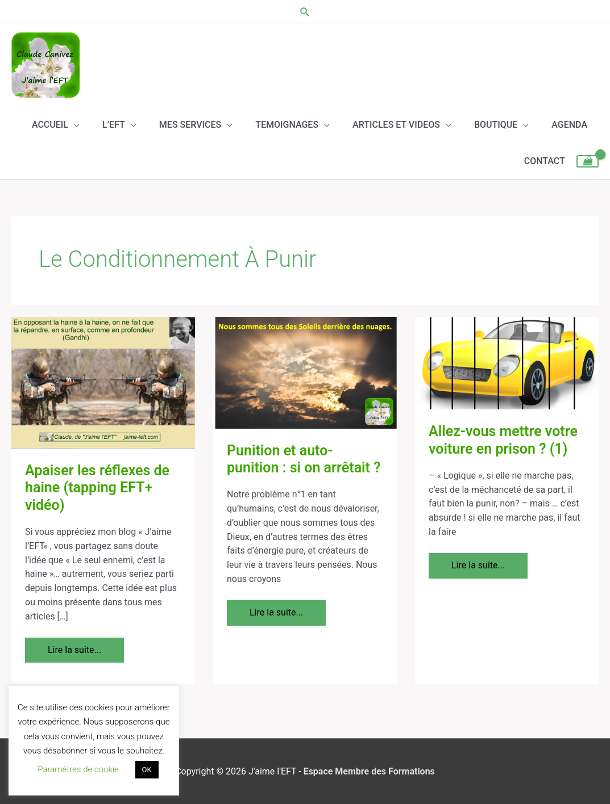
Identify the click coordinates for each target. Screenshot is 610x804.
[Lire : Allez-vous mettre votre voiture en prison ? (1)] (507, 362)
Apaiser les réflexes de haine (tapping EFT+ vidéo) (97, 488)
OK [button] (147, 769)
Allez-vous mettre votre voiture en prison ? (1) (503, 440)
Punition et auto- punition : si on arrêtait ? (303, 459)
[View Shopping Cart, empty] (587, 161)
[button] (305, 12)
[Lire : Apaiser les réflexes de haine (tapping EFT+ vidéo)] (103, 381)
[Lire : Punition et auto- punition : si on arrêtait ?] (305, 372)
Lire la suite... (74, 646)
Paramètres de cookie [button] (78, 769)
